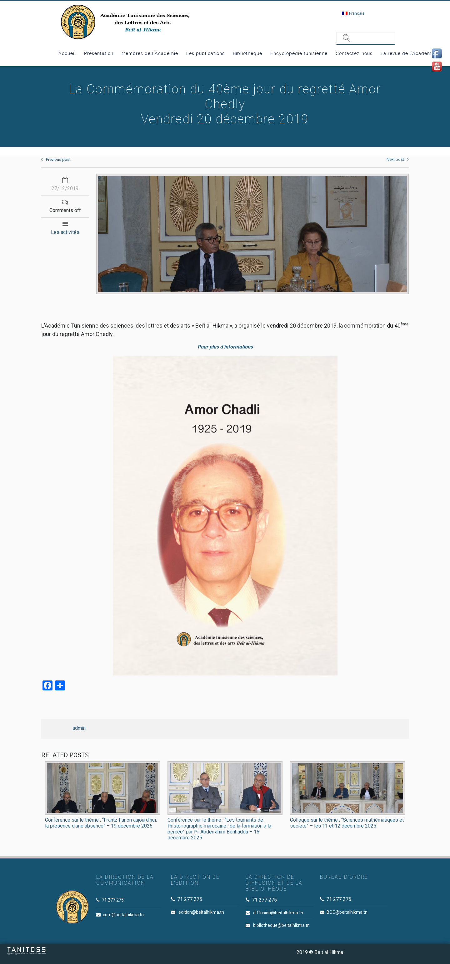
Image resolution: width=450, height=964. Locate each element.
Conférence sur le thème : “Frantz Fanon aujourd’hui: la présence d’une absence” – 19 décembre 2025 (101, 823)
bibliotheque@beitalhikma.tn (281, 925)
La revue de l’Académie (408, 53)
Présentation (98, 53)
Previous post (56, 159)
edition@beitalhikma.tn (201, 912)
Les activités (65, 232)
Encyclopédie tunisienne (299, 53)
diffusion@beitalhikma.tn (278, 912)
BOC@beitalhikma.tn (347, 912)
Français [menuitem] (356, 13)
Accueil (67, 53)
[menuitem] (353, 13)
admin (79, 728)
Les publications (205, 53)
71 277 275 (113, 899)
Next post (398, 159)
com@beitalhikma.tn (123, 914)
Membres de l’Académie (150, 53)
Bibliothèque (247, 53)
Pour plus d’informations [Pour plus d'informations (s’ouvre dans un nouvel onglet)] (225, 347)
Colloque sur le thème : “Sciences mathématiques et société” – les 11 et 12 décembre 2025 (347, 823)
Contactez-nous (354, 53)
